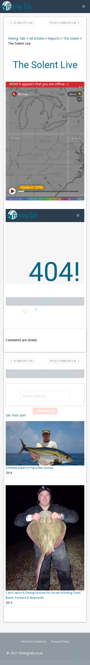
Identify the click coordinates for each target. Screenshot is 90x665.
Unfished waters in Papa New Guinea (29, 464)
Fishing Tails (17, 38)
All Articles (36, 38)
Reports (53, 38)
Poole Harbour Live (64, 22)
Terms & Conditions (33, 641)
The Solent (71, 38)
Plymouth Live (22, 22)
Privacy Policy (60, 641)
